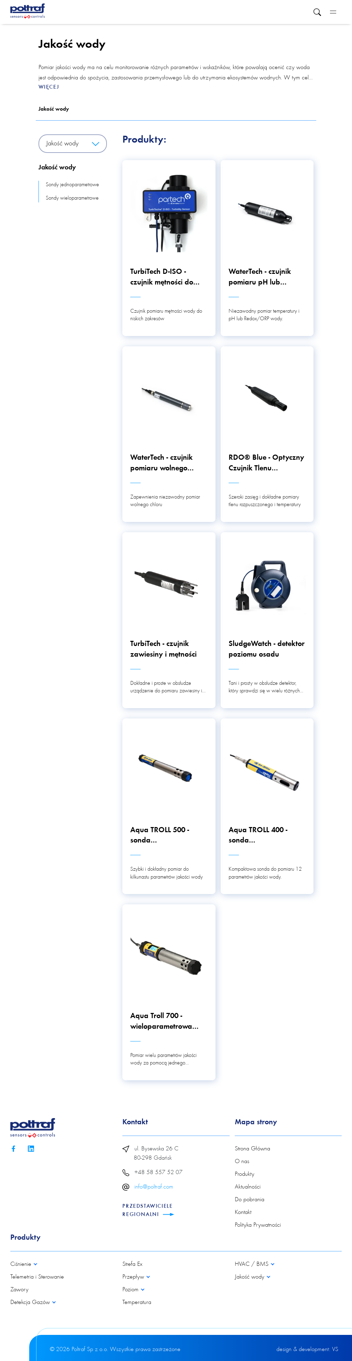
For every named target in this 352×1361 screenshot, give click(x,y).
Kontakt (243, 1212)
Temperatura (136, 1302)
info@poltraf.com (153, 1187)
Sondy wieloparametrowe (72, 198)
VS (335, 1350)
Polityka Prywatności (258, 1225)
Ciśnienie (21, 1264)
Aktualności (248, 1187)
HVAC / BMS (252, 1264)
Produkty (244, 1174)
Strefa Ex (132, 1264)
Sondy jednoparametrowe (72, 185)
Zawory (19, 1290)
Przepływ (134, 1277)
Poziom (131, 1290)
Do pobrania (249, 1200)
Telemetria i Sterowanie (37, 1277)
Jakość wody (53, 109)
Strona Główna (252, 1149)
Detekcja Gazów (31, 1302)
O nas (242, 1162)
